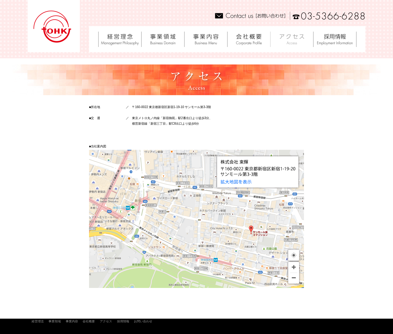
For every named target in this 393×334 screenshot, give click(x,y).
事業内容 (72, 321)
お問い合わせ (143, 321)
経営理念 (38, 321)
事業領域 (55, 321)
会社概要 (88, 321)
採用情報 (123, 321)
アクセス (106, 321)
